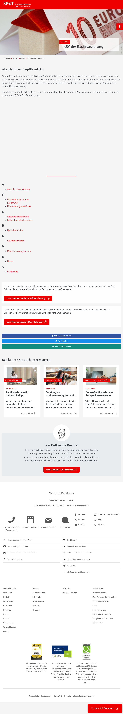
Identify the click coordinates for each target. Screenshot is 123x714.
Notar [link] (10, 261)
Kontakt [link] (67, 696)
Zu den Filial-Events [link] (102, 708)
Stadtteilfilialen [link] (9, 588)
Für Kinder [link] (37, 597)
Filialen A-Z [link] (57, 696)
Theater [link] (36, 610)
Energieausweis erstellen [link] (102, 619)
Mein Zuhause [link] (98, 588)
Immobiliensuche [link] (99, 593)
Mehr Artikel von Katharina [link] (59, 470)
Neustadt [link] (7, 619)
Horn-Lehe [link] (7, 606)
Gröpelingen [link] (8, 601)
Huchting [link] (7, 610)
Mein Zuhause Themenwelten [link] (104, 597)
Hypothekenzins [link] (15, 230)
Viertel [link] (6, 631)
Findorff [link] (6, 597)
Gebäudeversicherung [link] (18, 216)
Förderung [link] (12, 203)
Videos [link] (95, 606)
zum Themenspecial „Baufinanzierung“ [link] (26, 298)
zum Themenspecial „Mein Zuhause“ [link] (25, 322)
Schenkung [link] (12, 271)
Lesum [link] (6, 614)
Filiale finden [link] (97, 623)
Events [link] (36, 588)
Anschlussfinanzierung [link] (18, 189)
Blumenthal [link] (8, 593)
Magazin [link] (66, 588)
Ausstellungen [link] (39, 601)
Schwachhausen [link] (9, 627)
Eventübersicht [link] (39, 593)
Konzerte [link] (36, 606)
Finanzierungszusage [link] (17, 199)
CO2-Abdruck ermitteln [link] (101, 614)
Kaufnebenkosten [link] (15, 240)
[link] (119, 26)
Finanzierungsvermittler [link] (19, 206)
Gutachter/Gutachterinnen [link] (20, 220)
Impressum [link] (45, 696)
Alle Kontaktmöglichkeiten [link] (78, 505)
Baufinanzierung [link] (99, 610)
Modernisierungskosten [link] (19, 251)
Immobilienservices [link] (100, 601)
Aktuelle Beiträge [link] (70, 593)
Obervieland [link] (8, 623)
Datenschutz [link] (34, 696)
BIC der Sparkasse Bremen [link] (83, 696)
